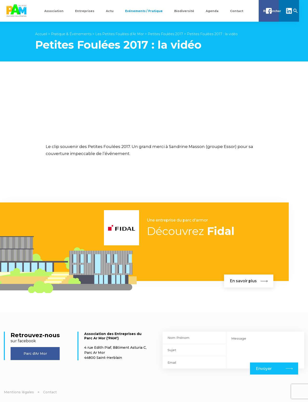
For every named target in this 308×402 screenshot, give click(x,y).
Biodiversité (184, 11)
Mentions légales (19, 392)
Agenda (212, 11)
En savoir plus (249, 281)
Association (54, 11)
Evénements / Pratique (144, 11)
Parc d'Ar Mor (35, 353)
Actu (110, 11)
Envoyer (264, 368)
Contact (236, 11)
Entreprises (84, 11)
